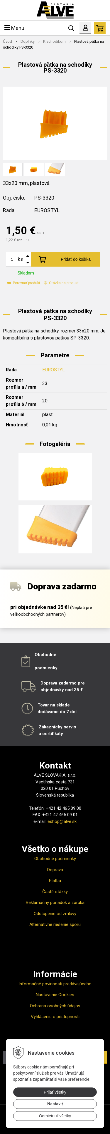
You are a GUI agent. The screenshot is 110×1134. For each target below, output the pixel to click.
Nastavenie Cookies (55, 994)
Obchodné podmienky (55, 858)
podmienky (46, 667)
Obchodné (45, 654)
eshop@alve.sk (62, 821)
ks (20, 259)
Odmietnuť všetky (55, 1116)
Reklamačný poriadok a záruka (55, 902)
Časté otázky (55, 891)
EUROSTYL (53, 370)
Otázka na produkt (61, 283)
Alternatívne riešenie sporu (55, 924)
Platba (55, 880)
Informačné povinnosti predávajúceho (55, 984)
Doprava (55, 869)
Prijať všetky (55, 1092)
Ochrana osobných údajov (55, 1005)
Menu (14, 28)
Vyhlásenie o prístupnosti (55, 1016)
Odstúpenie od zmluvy (55, 913)
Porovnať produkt (23, 283)
